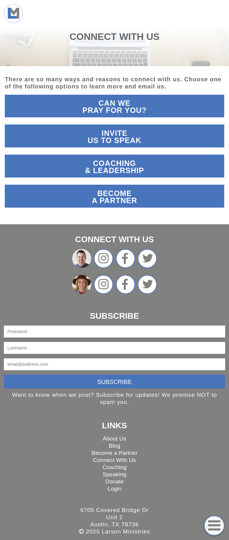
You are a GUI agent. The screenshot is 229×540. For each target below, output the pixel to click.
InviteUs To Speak (114, 136)
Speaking (114, 474)
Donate (114, 481)
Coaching (114, 467)
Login (115, 488)
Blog (114, 446)
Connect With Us (114, 460)
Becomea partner (114, 197)
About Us (114, 438)
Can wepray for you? (114, 106)
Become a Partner (115, 453)
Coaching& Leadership (114, 167)
